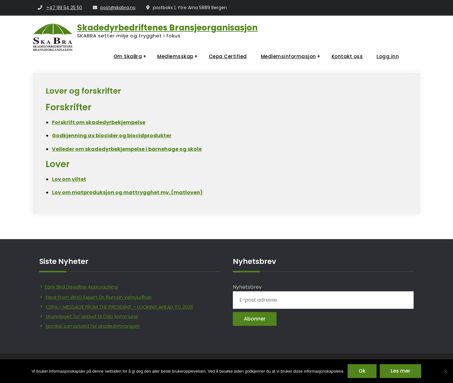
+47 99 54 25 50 (64, 7)
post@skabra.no (118, 7)
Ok (362, 371)
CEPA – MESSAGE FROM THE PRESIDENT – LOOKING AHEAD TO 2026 (119, 307)
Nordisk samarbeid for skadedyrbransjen (93, 326)
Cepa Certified (228, 56)
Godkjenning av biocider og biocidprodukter (111, 135)
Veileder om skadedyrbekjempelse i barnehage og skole (127, 149)
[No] (445, 371)
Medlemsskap (175, 56)
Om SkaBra (128, 56)
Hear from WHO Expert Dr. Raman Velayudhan (99, 297)
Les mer (400, 371)
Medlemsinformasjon (288, 56)
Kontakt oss (347, 56)
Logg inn (388, 56)
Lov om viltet (69, 179)
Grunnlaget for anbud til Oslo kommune (92, 316)
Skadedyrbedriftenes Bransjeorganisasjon (167, 27)
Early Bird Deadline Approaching (81, 286)
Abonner (255, 318)
